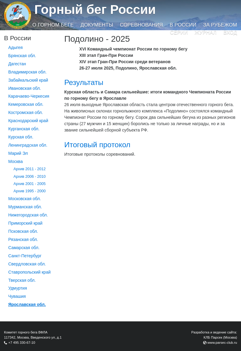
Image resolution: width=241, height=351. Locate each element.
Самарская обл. (23, 247)
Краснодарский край (28, 120)
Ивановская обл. (24, 88)
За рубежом (220, 25)
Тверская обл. (22, 280)
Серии (179, 32)
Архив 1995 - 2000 (30, 191)
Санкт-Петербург (25, 255)
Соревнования (141, 25)
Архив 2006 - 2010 (30, 176)
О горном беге (53, 25)
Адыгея (15, 47)
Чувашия (17, 296)
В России (183, 25)
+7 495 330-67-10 (21, 342)
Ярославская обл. (27, 304)
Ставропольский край (29, 272)
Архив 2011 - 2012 (30, 169)
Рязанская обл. (23, 239)
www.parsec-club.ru (222, 342)
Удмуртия (17, 288)
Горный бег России (95, 9)
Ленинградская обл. (27, 145)
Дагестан (17, 63)
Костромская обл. (25, 112)
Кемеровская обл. (25, 104)
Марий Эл (18, 153)
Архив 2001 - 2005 (30, 184)
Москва (15, 161)
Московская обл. (24, 198)
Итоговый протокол (97, 145)
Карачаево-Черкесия (28, 96)
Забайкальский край (28, 80)
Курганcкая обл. (23, 128)
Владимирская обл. (27, 72)
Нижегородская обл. (28, 215)
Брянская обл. (22, 55)
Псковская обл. (23, 231)
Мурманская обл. (25, 206)
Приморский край (25, 223)
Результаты (83, 82)
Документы (97, 25)
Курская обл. (20, 137)
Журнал (205, 32)
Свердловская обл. (27, 264)
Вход (230, 32)
